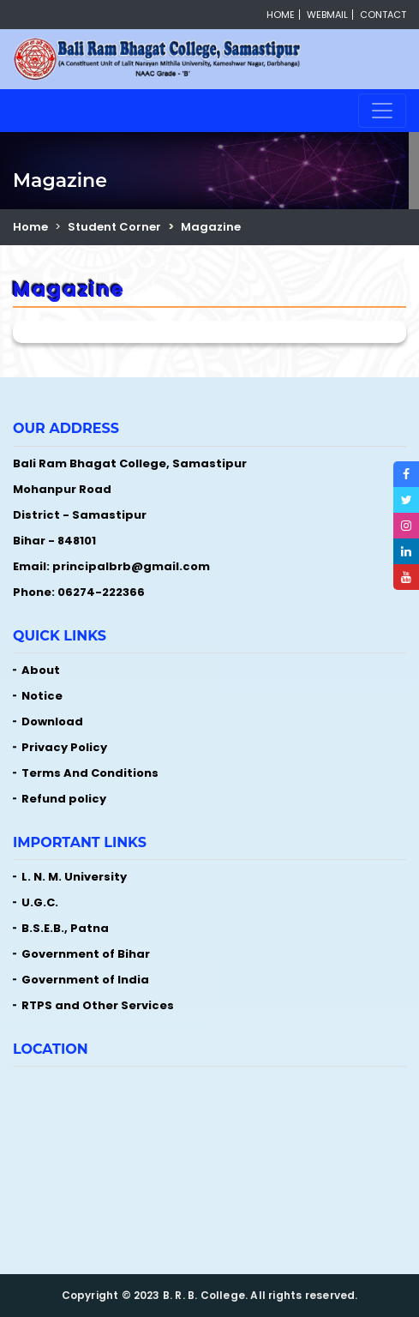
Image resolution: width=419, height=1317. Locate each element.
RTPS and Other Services (97, 1005)
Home (280, 14)
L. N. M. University (74, 877)
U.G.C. (39, 902)
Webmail (327, 14)
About (40, 670)
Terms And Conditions (90, 773)
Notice (42, 696)
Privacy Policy (64, 747)
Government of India (85, 979)
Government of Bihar (85, 954)
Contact (383, 14)
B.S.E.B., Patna (65, 928)
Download (52, 721)
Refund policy (63, 799)
